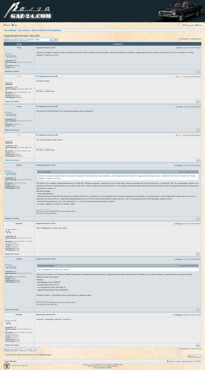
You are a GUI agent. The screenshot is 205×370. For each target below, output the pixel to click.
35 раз (18, 188)
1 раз (17, 248)
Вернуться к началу (12, 71)
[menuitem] (14, 25)
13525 (16, 87)
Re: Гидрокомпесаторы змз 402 (47, 76)
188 (15, 236)
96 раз (18, 96)
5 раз (18, 250)
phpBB (98, 364)
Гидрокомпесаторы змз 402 (22, 35)
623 (15, 178)
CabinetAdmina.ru (112, 366)
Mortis (19, 76)
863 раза (19, 97)
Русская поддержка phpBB (102, 368)
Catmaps (19, 165)
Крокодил (19, 223)
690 (15, 60)
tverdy (19, 47)
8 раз (17, 186)
